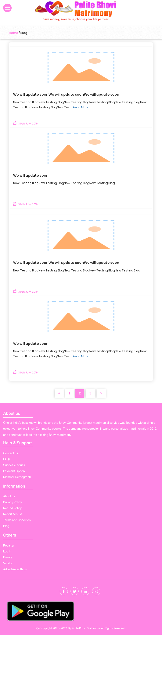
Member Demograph (17, 477)
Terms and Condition (17, 520)
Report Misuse (12, 514)
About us (9, 496)
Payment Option (14, 471)
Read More (81, 107)
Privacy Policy (12, 502)
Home (13, 33)
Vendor (8, 563)
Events (7, 557)
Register (8, 545)
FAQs (6, 459)
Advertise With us (15, 569)
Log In (7, 551)
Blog (6, 526)
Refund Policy (12, 508)
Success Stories (14, 465)
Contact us (10, 453)
